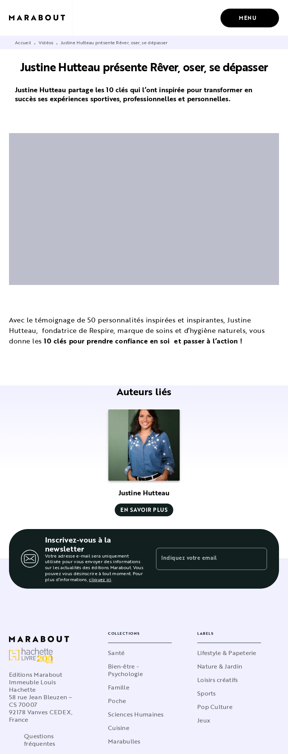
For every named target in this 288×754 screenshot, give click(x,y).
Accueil (23, 42)
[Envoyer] (258, 559)
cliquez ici (100, 579)
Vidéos (46, 42)
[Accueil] (40, 18)
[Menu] (249, 18)
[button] (144, 463)
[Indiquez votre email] (202, 559)
